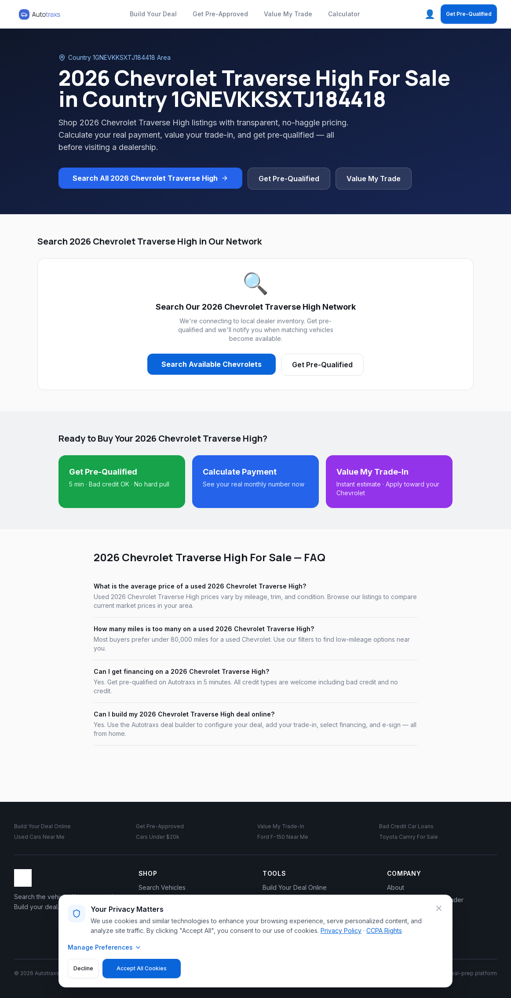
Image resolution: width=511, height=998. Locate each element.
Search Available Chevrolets (211, 364)
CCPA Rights (384, 930)
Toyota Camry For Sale (408, 836)
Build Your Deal (153, 14)
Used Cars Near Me (39, 836)
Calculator (344, 14)
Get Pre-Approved (220, 14)
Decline (83, 968)
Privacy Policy (341, 930)
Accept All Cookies (142, 968)
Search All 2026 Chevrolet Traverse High (150, 178)
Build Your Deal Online (42, 826)
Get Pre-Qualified (469, 14)
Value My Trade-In (280, 826)
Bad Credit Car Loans (406, 826)
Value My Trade (288, 14)
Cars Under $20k (157, 836)
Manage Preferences (105, 947)
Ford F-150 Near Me (282, 836)
